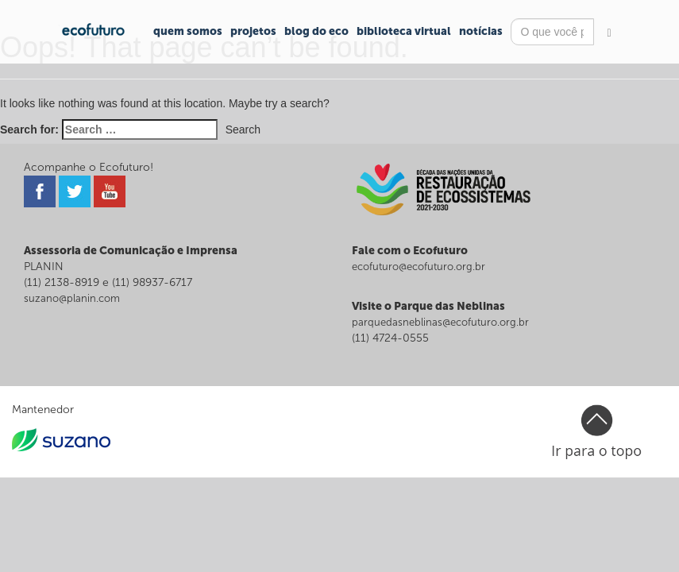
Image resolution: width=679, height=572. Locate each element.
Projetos (253, 31)
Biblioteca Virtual (404, 31)
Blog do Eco (316, 31)
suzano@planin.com (72, 298)
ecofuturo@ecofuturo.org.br (418, 266)
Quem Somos (187, 31)
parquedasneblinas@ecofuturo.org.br (440, 322)
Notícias (481, 31)
